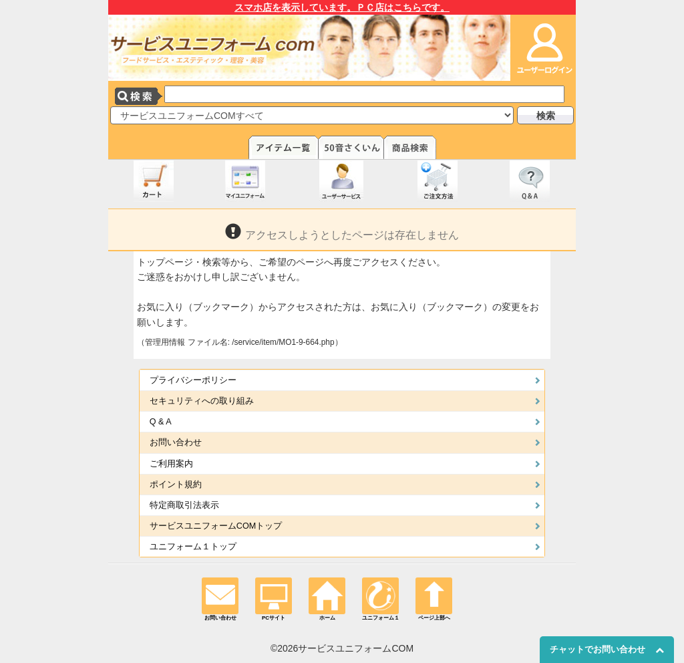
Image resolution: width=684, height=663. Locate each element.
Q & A (161, 421)
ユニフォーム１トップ (193, 546)
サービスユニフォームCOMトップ (216, 526)
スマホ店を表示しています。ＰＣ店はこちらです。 (342, 7)
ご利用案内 (171, 464)
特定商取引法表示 (184, 505)
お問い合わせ (176, 442)
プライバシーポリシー (193, 380)
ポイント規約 (176, 484)
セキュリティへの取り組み (202, 401)
